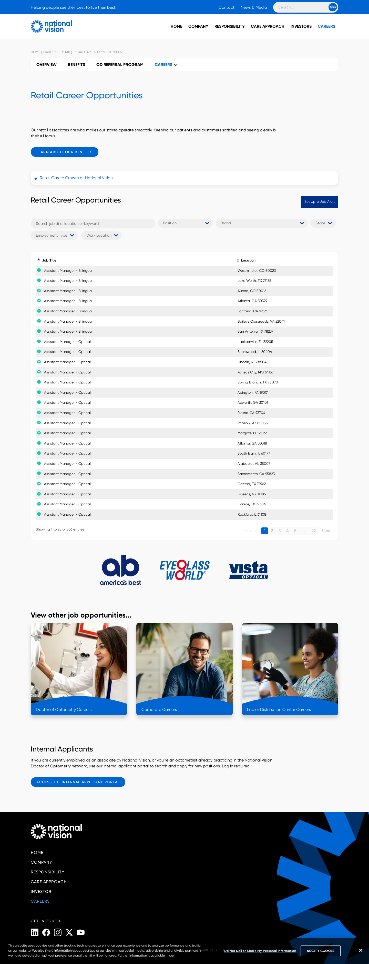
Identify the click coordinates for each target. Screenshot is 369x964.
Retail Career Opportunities (97, 52)
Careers (326, 26)
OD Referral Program (120, 64)
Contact (226, 7)
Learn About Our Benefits (64, 152)
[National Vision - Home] (44, 26)
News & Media (254, 7)
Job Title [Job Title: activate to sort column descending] (49, 260)
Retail (65, 52)
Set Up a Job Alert (319, 201)
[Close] (360, 950)
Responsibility (229, 26)
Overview (46, 64)
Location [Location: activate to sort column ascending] (242, 260)
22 (314, 530)
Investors (301, 26)
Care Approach (267, 26)
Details (296, 270)
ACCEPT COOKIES (320, 951)
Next (326, 530)
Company (198, 26)
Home (176, 26)
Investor (41, 891)
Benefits (76, 64)
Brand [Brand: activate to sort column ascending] (166, 260)
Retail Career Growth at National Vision (76, 178)
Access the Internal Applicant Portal (78, 782)
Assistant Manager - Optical (61, 342)
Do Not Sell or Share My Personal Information (260, 951)
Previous (250, 530)
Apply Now (319, 270)
